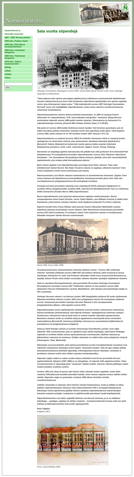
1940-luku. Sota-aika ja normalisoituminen (15, 45)
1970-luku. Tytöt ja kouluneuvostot (13, 63)
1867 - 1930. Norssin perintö (17, 37)
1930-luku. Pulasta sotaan (16, 41)
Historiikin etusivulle (14, 34)
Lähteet (8, 74)
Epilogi (8, 67)
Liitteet (8, 71)
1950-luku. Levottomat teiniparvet (15, 51)
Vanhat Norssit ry (12, 30)
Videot (7, 78)
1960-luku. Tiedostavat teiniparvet (15, 57)
